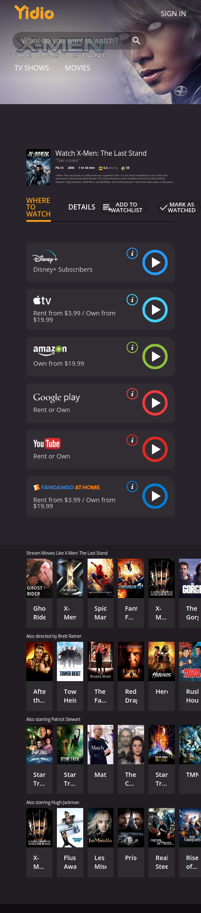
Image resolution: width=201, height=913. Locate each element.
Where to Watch (38, 207)
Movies (78, 68)
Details (81, 207)
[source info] (130, 253)
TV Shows (31, 68)
